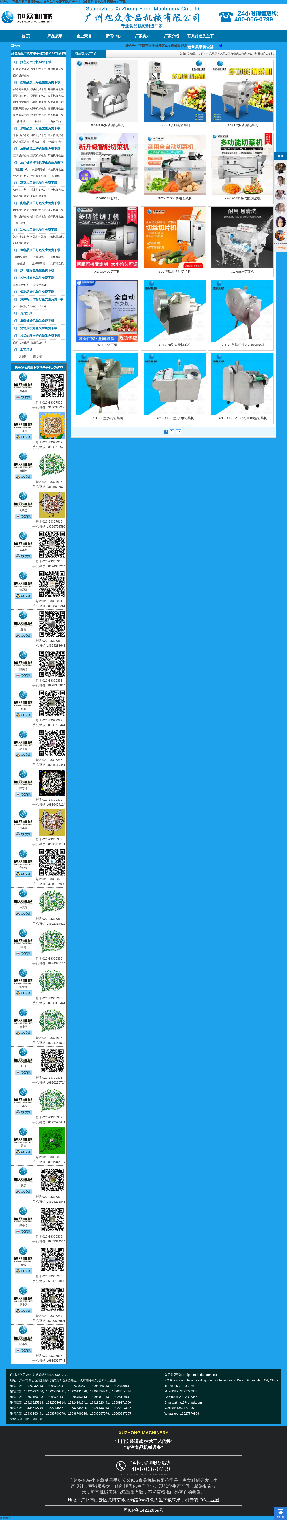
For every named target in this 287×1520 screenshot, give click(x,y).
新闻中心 (113, 36)
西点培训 (38, 356)
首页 (201, 53)
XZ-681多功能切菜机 (174, 125)
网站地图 (5, 1518)
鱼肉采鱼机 (21, 257)
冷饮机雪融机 (56, 236)
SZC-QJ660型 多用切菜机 (175, 418)
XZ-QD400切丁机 (107, 271)
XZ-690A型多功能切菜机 (242, 198)
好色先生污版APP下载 (35, 62)
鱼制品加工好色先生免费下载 (40, 250)
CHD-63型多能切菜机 (107, 418)
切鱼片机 (55, 257)
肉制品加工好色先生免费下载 (40, 203)
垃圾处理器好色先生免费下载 (40, 335)
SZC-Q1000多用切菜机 (175, 198)
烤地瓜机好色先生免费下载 (38, 328)
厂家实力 (142, 36)
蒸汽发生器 (38, 141)
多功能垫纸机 (21, 114)
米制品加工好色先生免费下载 (40, 128)
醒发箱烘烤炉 (56, 102)
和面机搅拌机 (21, 102)
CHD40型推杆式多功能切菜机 (242, 345)
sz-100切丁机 (107, 345)
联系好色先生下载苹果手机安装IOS (200, 38)
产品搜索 (280, 248)
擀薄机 (21, 121)
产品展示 (54, 36)
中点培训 (21, 356)
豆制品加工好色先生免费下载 (40, 148)
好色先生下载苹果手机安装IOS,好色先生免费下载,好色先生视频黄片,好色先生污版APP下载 (63, 2)
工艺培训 (26, 349)
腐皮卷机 (21, 222)
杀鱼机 (21, 263)
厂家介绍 (171, 36)
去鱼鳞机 (38, 257)
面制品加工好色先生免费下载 (40, 82)
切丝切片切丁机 (264, 53)
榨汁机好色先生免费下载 (37, 278)
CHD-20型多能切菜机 (175, 345)
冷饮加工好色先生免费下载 (38, 229)
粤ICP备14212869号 (143, 1510)
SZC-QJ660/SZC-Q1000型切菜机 (242, 418)
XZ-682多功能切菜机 (242, 125)
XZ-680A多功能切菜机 (107, 125)
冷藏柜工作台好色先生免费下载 (41, 299)
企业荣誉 (84, 36)
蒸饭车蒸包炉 (21, 108)
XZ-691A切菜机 (107, 198)
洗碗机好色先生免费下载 (37, 320)
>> (178, 431)
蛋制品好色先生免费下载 (37, 291)
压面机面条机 (38, 102)
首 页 (25, 36)
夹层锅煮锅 (38, 169)
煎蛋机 (56, 175)
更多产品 (55, 121)
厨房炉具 (26, 313)
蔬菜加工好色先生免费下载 (38, 182)
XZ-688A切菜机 (242, 271)
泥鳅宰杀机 (38, 263)
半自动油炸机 (38, 175)
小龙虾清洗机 (56, 263)
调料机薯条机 (38, 196)
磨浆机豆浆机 (21, 141)
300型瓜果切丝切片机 (175, 271)
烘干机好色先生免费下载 (37, 270)
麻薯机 (38, 121)
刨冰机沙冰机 (38, 236)
